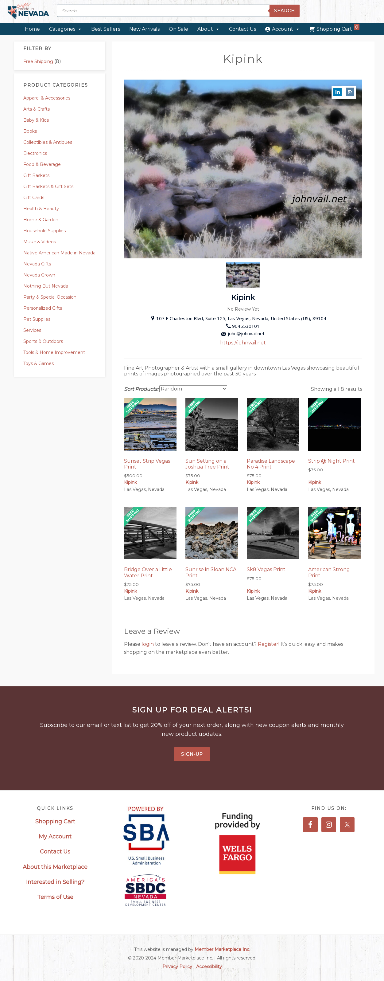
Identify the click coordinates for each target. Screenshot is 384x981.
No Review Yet (243, 309)
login (148, 644)
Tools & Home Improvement (54, 352)
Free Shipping (38, 61)
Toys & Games (38, 363)
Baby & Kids (36, 120)
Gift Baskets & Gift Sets (48, 186)
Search (284, 11)
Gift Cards (33, 197)
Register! (269, 644)
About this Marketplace (55, 867)
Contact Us (242, 29)
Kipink (130, 482)
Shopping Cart (337, 28)
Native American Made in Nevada (59, 253)
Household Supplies (44, 230)
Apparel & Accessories (46, 98)
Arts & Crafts (36, 109)
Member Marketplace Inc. (222, 949)
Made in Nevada (28, 11)
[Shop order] (193, 388)
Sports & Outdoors (43, 341)
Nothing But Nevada (45, 286)
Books (30, 131)
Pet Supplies (36, 319)
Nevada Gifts (37, 264)
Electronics (35, 153)
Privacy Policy (177, 966)
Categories (65, 29)
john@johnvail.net (243, 333)
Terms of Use (55, 897)
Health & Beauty (41, 208)
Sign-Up (192, 754)
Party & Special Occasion (49, 297)
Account (286, 29)
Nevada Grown (39, 275)
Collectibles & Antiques (47, 142)
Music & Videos (39, 242)
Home (32, 29)
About (208, 29)
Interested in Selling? (55, 882)
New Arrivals (144, 29)
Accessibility (209, 966)
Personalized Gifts (42, 308)
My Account (55, 836)
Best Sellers (105, 29)
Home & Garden (40, 219)
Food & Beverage (42, 164)
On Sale (178, 29)
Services (32, 330)
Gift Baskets (36, 175)
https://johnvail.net (243, 343)
